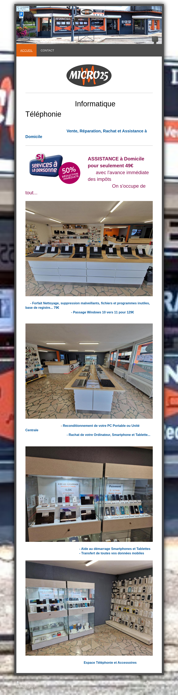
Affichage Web (152, 683)
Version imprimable (31, 683)
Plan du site (54, 683)
